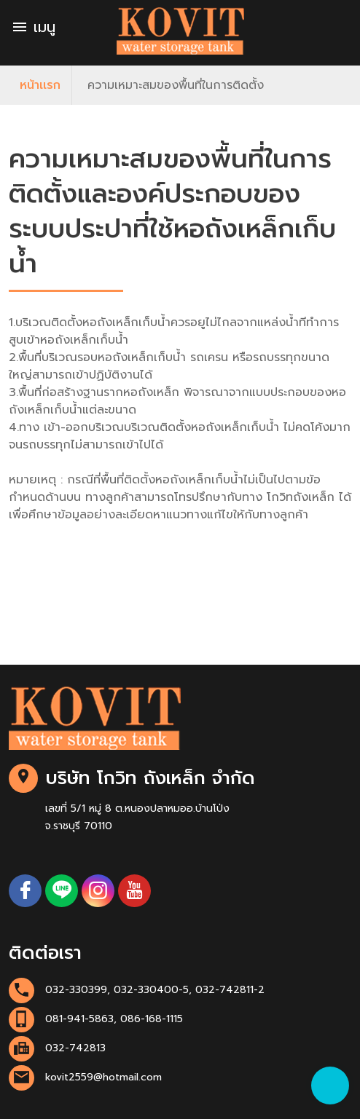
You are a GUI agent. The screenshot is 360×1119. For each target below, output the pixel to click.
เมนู (33, 27)
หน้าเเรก (40, 85)
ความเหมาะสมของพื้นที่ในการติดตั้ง (175, 85)
